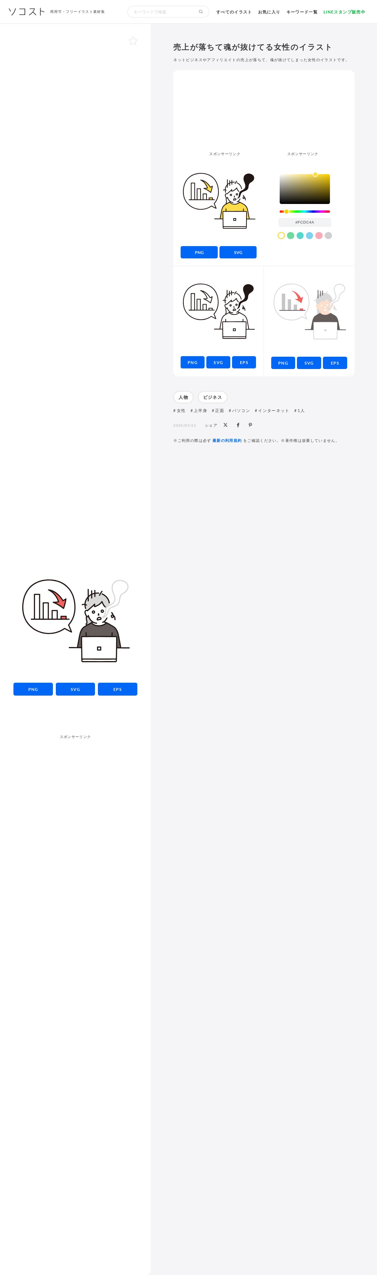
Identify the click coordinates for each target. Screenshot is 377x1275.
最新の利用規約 (227, 440)
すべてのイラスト (234, 11)
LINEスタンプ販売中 (344, 11)
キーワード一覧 (302, 11)
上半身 (200, 410)
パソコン (241, 410)
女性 (181, 410)
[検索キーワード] (160, 12)
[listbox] (305, 189)
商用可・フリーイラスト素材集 (77, 11)
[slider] (305, 211)
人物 (183, 397)
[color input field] (305, 222)
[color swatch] (281, 235)
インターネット (274, 410)
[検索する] (201, 12)
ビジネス (212, 397)
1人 (301, 410)
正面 (219, 410)
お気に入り (269, 11)
